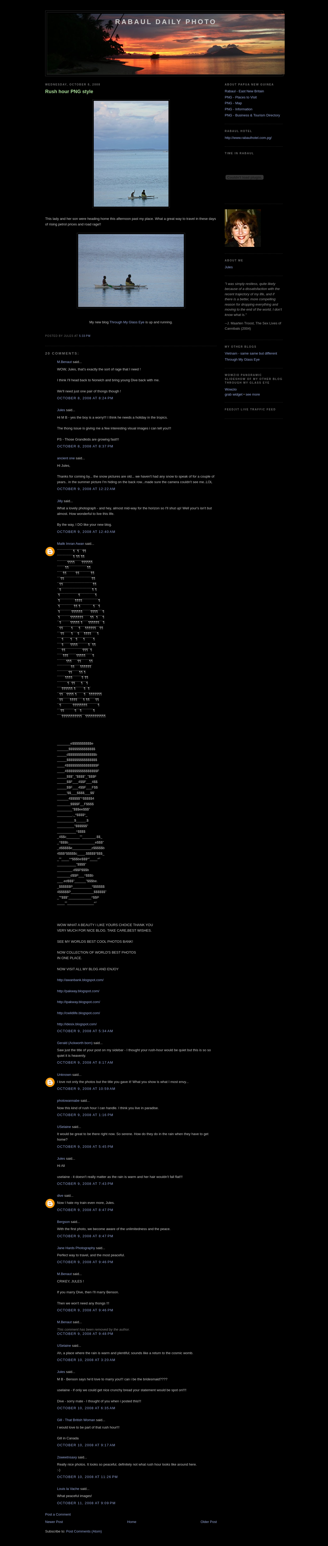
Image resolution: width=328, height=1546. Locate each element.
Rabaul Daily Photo (166, 22)
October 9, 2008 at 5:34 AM (85, 1031)
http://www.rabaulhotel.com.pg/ (248, 138)
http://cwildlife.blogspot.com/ (78, 1013)
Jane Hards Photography (76, 1248)
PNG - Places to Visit (241, 97)
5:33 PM (84, 335)
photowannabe (68, 1101)
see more (253, 394)
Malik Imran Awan (70, 544)
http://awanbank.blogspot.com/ (80, 980)
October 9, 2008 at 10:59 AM (86, 1089)
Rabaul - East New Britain (244, 91)
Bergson (63, 1222)
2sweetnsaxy (67, 1457)
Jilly (60, 501)
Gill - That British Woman (76, 1420)
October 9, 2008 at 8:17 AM (85, 1062)
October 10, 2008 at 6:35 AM (86, 1408)
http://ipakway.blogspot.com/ (78, 1002)
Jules (61, 410)
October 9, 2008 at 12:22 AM (86, 489)
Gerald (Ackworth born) (74, 1043)
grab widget (233, 394)
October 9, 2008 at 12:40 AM (86, 532)
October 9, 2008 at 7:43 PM (85, 1184)
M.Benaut (64, 362)
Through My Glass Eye (127, 322)
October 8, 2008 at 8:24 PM (85, 398)
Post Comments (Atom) (84, 1531)
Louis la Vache (68, 1489)
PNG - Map (233, 103)
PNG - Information (238, 109)
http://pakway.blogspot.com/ (78, 991)
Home (132, 1522)
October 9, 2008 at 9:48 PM (85, 1334)
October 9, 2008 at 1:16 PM (85, 1115)
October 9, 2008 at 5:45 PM (85, 1147)
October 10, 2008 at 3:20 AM (86, 1360)
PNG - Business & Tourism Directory (252, 115)
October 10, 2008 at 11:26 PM (87, 1477)
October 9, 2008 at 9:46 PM (85, 1262)
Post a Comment (58, 1514)
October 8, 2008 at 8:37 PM (85, 446)
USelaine (64, 1127)
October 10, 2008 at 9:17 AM (86, 1445)
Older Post (209, 1522)
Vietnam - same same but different (251, 353)
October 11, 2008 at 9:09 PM (86, 1503)
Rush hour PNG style (69, 91)
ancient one (66, 458)
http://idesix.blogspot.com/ (77, 1024)
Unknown (64, 1075)
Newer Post (54, 1522)
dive (60, 1196)
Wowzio (231, 389)
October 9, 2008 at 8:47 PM (85, 1210)
